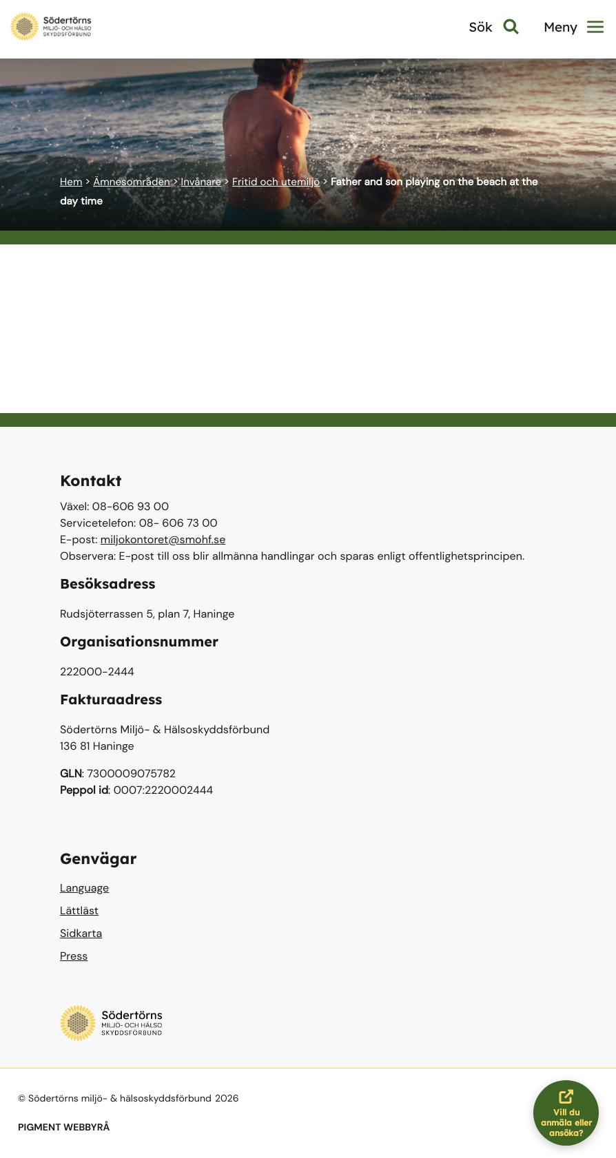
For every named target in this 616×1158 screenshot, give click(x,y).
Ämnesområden (131, 182)
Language (84, 888)
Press (74, 956)
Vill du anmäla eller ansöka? (570, 1113)
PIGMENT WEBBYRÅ (64, 1128)
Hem (71, 182)
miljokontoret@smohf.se (163, 539)
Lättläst (79, 910)
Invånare (201, 182)
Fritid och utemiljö (276, 182)
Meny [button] (574, 27)
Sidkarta (81, 933)
